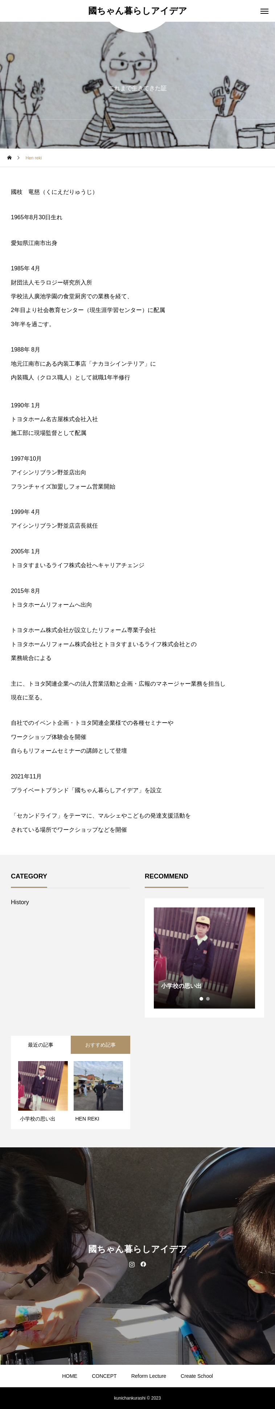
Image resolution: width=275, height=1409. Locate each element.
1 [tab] (202, 999)
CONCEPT (104, 1376)
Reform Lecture (148, 1376)
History (20, 902)
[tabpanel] (204, 958)
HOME (69, 1376)
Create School (197, 1376)
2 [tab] (208, 999)
